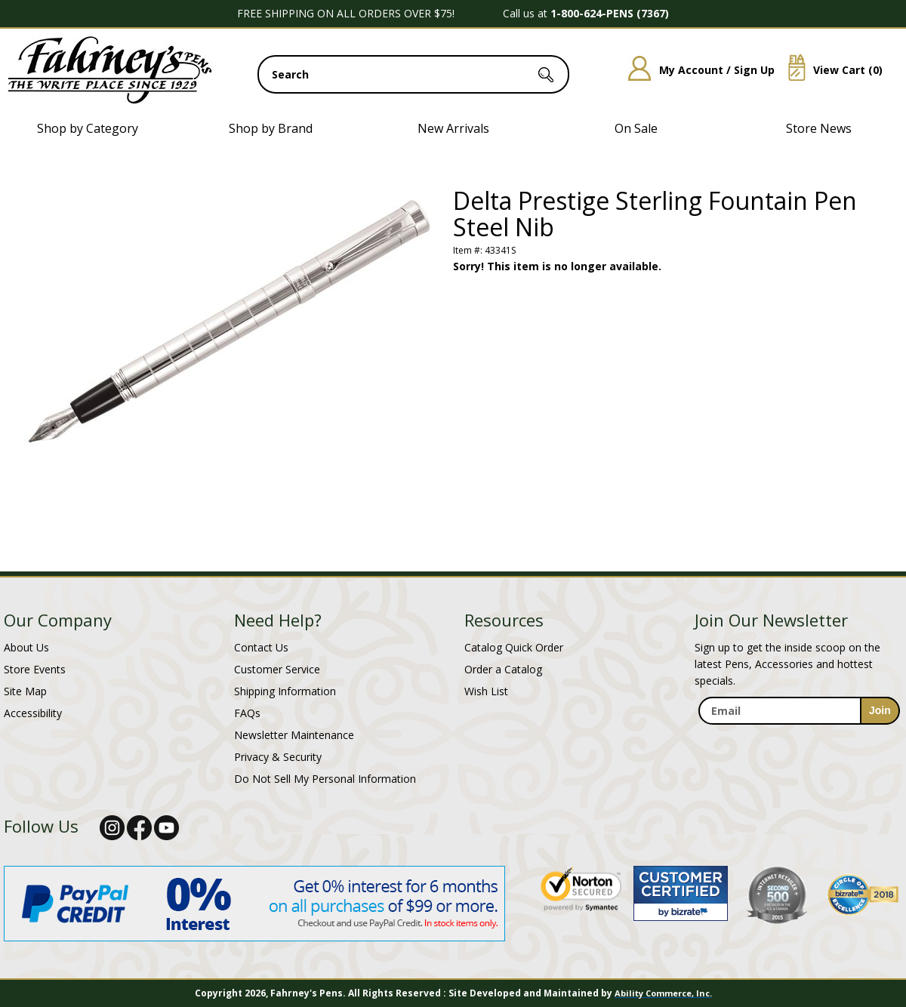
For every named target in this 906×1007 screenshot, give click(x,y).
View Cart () (830, 70)
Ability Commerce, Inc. (663, 993)
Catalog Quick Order (513, 647)
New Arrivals (453, 128)
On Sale (636, 128)
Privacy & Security (278, 757)
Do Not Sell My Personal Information (325, 778)
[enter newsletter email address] (798, 711)
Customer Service (277, 669)
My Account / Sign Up (696, 70)
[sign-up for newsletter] (880, 711)
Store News (819, 128)
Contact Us (261, 647)
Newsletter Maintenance (294, 735)
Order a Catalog (503, 669)
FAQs (247, 713)
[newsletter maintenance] (798, 741)
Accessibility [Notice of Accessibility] (33, 713)
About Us (26, 647)
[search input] (413, 74)
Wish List (486, 691)
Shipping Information (285, 691)
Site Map (25, 691)
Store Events (35, 669)
